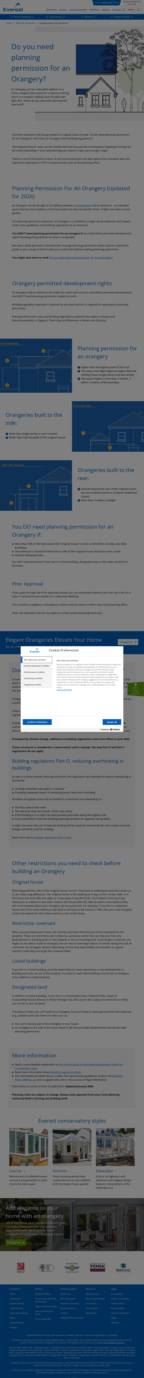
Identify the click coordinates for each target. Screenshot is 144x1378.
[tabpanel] (88, 676)
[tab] (36, 660)
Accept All (112, 722)
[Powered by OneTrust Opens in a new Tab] (111, 730)
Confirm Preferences (37, 722)
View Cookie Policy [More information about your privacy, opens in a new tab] (64, 690)
